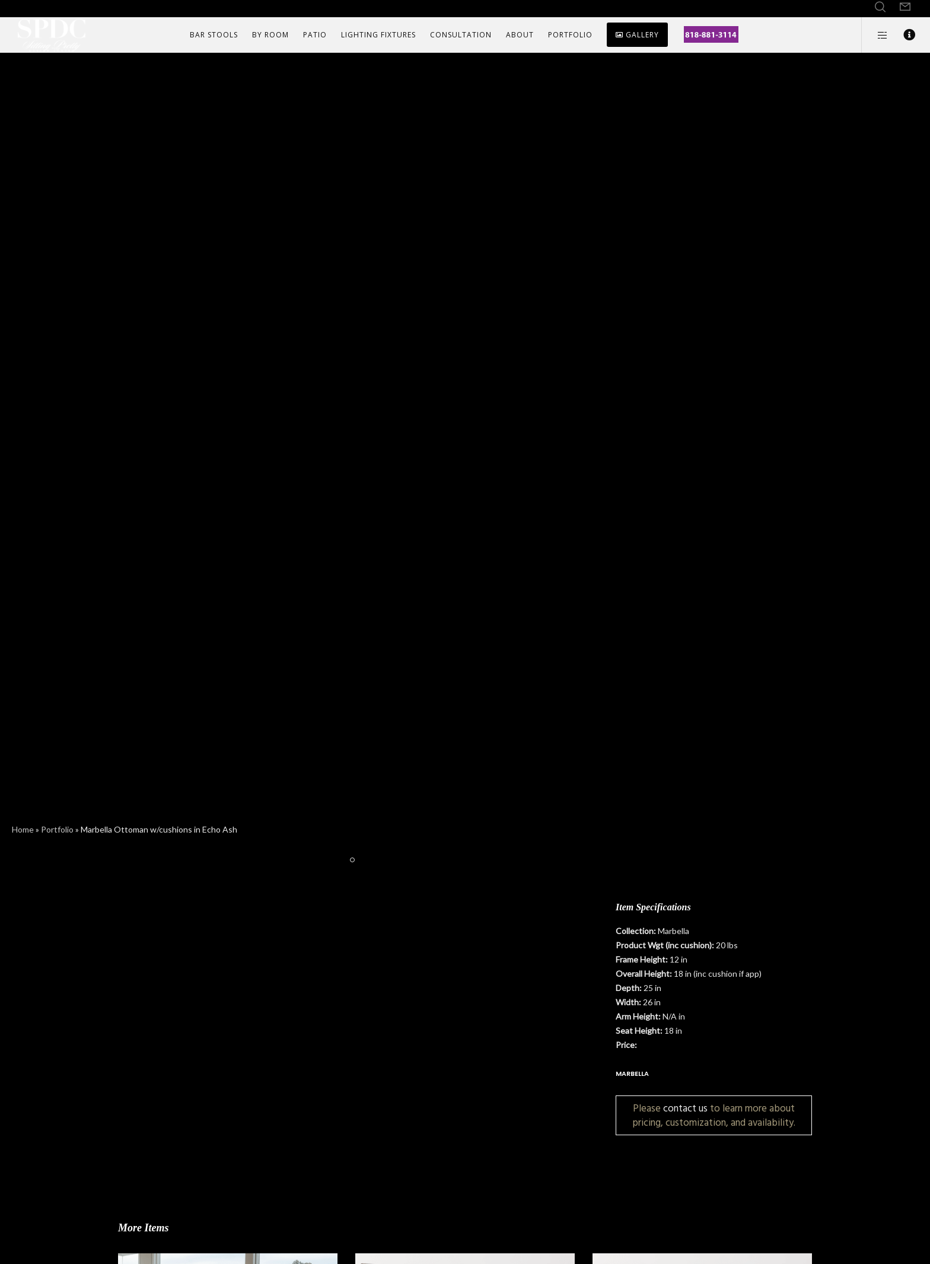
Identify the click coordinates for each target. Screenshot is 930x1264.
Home (23, 829)
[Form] (905, 7)
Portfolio (57, 829)
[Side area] (875, 35)
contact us (685, 1108)
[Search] (880, 7)
